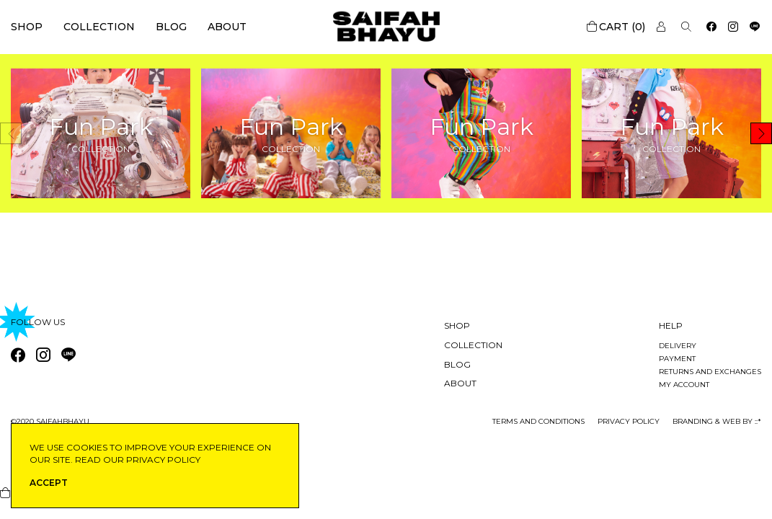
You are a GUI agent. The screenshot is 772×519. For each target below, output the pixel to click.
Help (671, 325)
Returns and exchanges (710, 371)
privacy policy (629, 421)
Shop (27, 26)
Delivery (677, 345)
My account (684, 384)
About (227, 26)
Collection (99, 26)
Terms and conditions (538, 421)
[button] (761, 133)
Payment (677, 358)
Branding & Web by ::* (717, 421)
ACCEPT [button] (49, 482)
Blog (171, 26)
